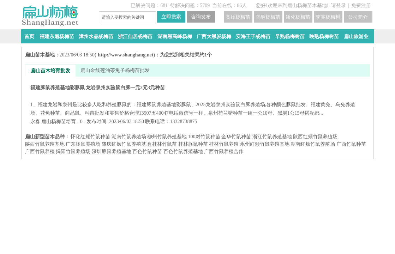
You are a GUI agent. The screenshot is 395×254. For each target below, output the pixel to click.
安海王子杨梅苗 (253, 36)
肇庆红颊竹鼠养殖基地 (126, 144)
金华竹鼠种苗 (236, 136)
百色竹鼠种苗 (147, 151)
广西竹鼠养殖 (40, 151)
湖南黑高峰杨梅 (174, 36)
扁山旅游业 (356, 36)
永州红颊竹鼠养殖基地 (264, 144)
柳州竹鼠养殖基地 (167, 136)
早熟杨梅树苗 (290, 36)
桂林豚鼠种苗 (193, 144)
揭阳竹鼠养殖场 (73, 151)
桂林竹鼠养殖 (224, 144)
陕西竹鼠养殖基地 (45, 144)
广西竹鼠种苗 (351, 144)
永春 (35, 121)
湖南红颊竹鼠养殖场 (313, 144)
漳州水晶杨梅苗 (96, 36)
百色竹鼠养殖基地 (183, 151)
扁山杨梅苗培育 (58, 121)
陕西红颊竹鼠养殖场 (315, 136)
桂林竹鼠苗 (164, 144)
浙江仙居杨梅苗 (135, 36)
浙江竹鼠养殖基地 (272, 136)
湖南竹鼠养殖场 (129, 136)
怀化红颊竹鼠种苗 (90, 136)
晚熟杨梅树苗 (324, 36)
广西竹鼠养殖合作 (224, 151)
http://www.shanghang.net (125, 55)
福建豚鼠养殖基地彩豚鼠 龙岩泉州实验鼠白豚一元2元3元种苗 (197, 100)
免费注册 (361, 5)
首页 (29, 36)
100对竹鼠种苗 (204, 136)
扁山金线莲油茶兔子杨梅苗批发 (115, 70)
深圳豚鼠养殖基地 (111, 151)
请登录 (338, 5)
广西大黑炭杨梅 (214, 36)
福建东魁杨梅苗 (57, 36)
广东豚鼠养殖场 (83, 144)
